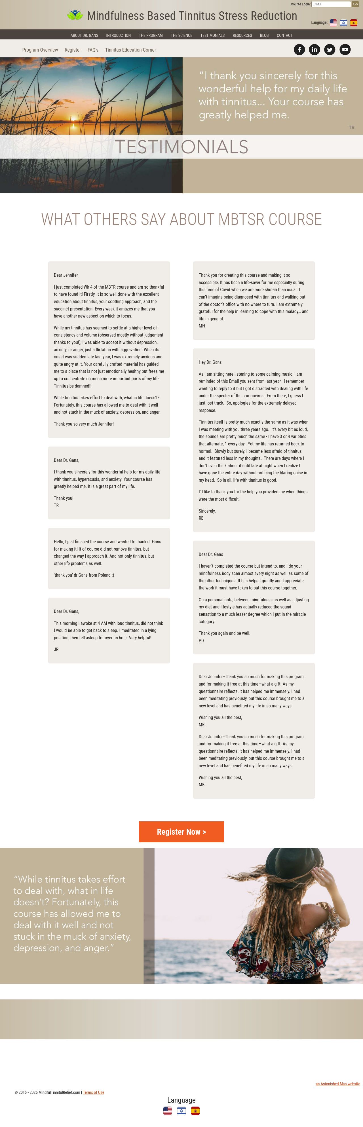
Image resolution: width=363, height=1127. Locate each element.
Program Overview (40, 50)
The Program (151, 35)
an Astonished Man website (338, 1084)
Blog (264, 35)
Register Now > (181, 832)
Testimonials (213, 35)
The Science (181, 35)
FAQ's (93, 50)
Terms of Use (93, 1092)
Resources (242, 35)
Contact (284, 35)
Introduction (118, 35)
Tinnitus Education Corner (130, 50)
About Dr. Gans (84, 35)
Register (73, 50)
